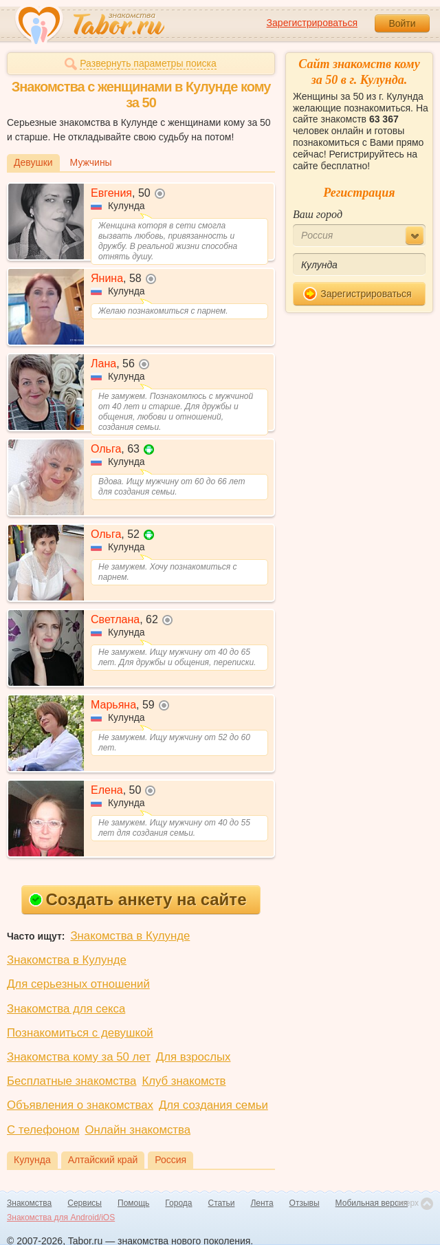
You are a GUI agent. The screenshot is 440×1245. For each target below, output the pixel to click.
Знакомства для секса (66, 1008)
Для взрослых (193, 1056)
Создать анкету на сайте (138, 899)
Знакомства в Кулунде (130, 935)
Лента (261, 1203)
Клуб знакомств (184, 1080)
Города (178, 1203)
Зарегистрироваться (312, 22)
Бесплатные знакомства (71, 1080)
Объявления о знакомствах (80, 1105)
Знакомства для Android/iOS (61, 1217)
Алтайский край (103, 1159)
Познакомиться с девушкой (80, 1032)
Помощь (133, 1203)
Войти (401, 23)
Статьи (221, 1203)
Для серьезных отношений (78, 983)
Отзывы (304, 1203)
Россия (170, 1159)
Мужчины (91, 162)
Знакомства (29, 1203)
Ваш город (317, 214)
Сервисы (84, 1203)
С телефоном (43, 1129)
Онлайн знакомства (137, 1129)
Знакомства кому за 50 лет (79, 1056)
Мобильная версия (372, 1203)
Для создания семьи (213, 1105)
